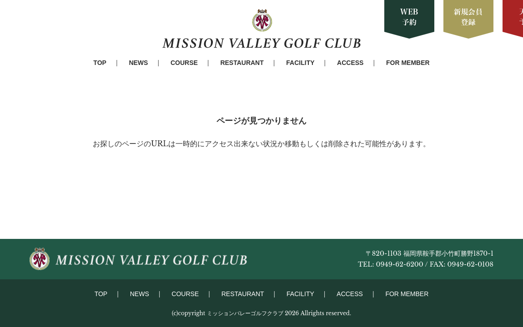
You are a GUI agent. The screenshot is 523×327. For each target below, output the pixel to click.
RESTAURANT (241, 62)
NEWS (138, 62)
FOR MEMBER (408, 62)
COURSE (184, 62)
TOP (99, 62)
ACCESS (350, 62)
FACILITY (300, 62)
